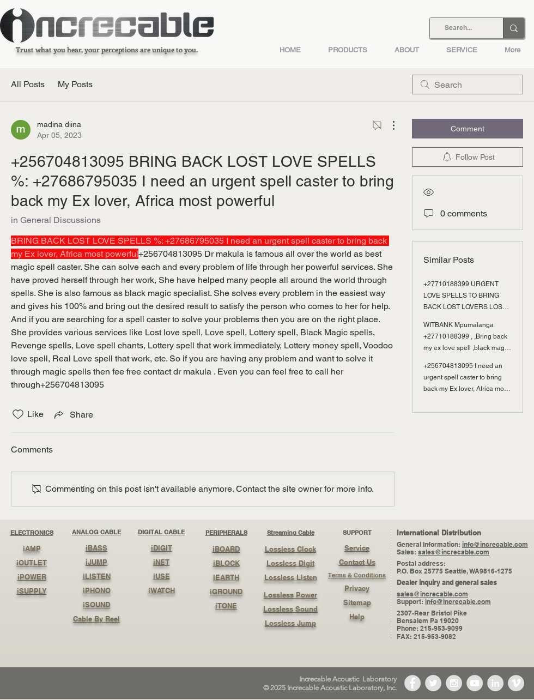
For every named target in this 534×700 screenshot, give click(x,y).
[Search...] (458, 28)
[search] (467, 84)
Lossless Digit (290, 563)
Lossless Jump (290, 623)
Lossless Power (290, 594)
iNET (161, 562)
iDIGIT (161, 548)
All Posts (28, 84)
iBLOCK (226, 563)
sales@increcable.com (453, 552)
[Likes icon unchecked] (18, 414)
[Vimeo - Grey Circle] (516, 683)
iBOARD (226, 549)
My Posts (75, 84)
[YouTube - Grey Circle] (474, 683)
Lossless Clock (290, 549)
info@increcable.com (495, 544)
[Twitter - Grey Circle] (433, 683)
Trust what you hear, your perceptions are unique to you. (107, 49)
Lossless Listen (290, 577)
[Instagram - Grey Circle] (454, 683)
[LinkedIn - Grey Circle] (495, 683)
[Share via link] (72, 414)
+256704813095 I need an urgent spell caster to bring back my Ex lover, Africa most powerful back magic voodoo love (466, 388)
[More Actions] (388, 125)
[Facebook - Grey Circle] (412, 683)
